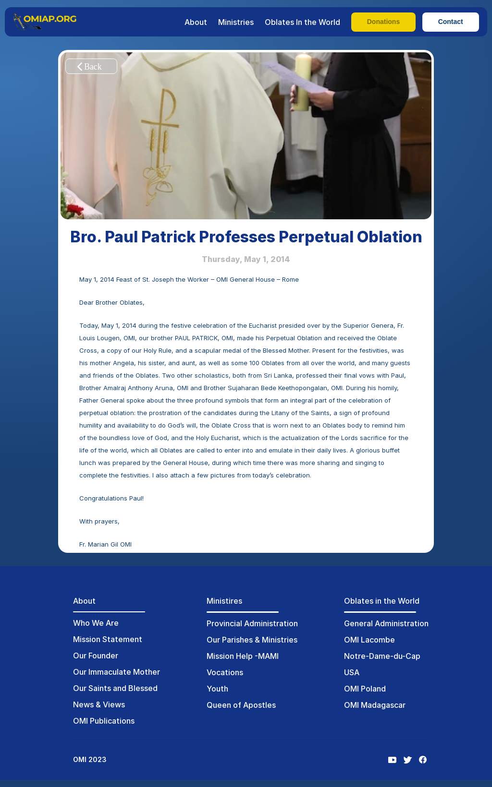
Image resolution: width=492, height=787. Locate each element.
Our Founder (95, 655)
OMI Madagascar (375, 705)
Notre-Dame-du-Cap (382, 656)
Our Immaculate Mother (116, 672)
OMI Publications (104, 721)
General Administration (386, 623)
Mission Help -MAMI (243, 656)
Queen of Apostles (241, 705)
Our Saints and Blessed (115, 688)
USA (351, 672)
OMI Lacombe (369, 639)
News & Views (99, 704)
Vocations (225, 672)
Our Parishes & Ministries (252, 639)
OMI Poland (365, 688)
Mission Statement (107, 639)
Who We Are (96, 623)
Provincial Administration (252, 623)
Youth (217, 688)
